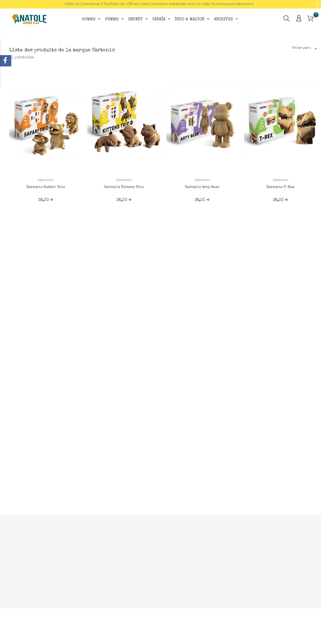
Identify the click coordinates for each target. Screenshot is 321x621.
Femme (115, 19)
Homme (92, 19)
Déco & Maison (193, 19)
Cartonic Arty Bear (202, 187)
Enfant (138, 19)
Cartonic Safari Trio (45, 187)
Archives (226, 19)
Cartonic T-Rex (280, 187)
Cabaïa (162, 19)
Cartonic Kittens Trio (124, 187)
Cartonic (45, 180)
